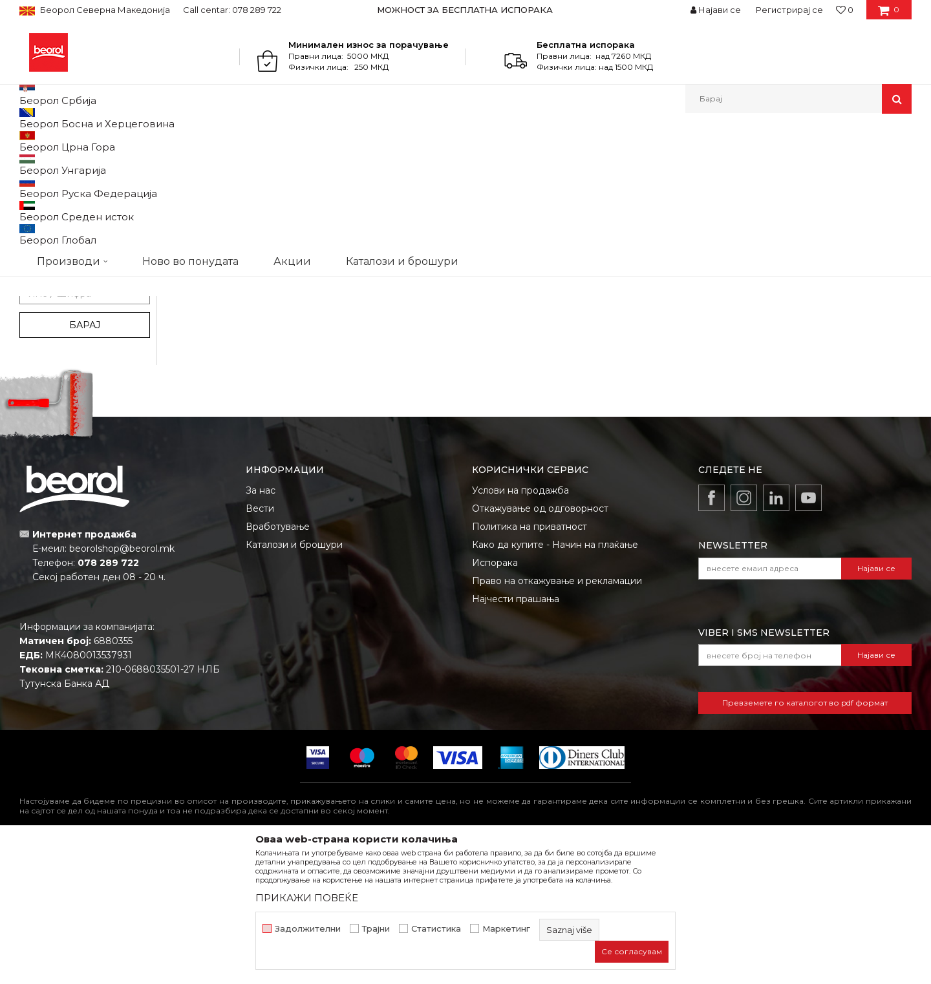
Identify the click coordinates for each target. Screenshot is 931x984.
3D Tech (48, 218)
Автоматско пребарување (512, 162)
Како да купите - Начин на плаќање (555, 678)
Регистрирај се (789, 10)
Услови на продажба (520, 623)
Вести (260, 641)
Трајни (376, 929)
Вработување (278, 659)
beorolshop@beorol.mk (122, 681)
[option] (465, 9)
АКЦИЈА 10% (56, 361)
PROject (48, 280)
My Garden (53, 249)
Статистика (436, 929)
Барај (84, 458)
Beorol (31, 141)
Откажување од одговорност (540, 641)
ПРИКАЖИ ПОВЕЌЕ (306, 898)
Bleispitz (48, 233)
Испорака (495, 696)
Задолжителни (308, 929)
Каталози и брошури (294, 678)
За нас (260, 623)
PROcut (47, 264)
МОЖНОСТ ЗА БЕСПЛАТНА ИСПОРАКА (465, 10)
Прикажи (759, 162)
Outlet (45, 346)
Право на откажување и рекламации (557, 714)
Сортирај (603, 162)
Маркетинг (506, 929)
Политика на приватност (529, 659)
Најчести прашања (515, 732)
